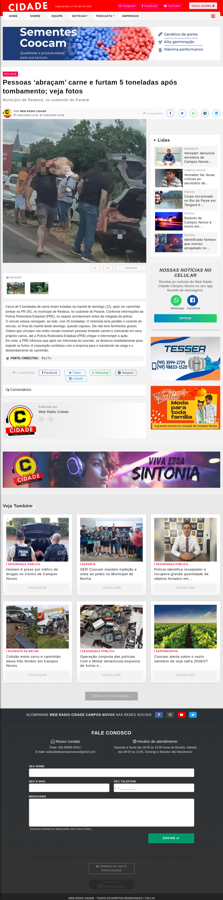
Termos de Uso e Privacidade (111, 868)
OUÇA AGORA (203, 5)
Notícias (79, 16)
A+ (108, 268)
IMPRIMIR (131, 268)
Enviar (171, 838)
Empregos (130, 16)
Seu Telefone (125, 781)
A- (95, 268)
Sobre (35, 16)
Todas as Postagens (111, 696)
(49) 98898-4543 (69, 747)
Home (13, 16)
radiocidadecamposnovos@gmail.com (70, 751)
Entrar (186, 318)
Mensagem (37, 796)
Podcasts (104, 16)
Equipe (57, 16)
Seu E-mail (37, 781)
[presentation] (57, 841)
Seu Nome (37, 766)
